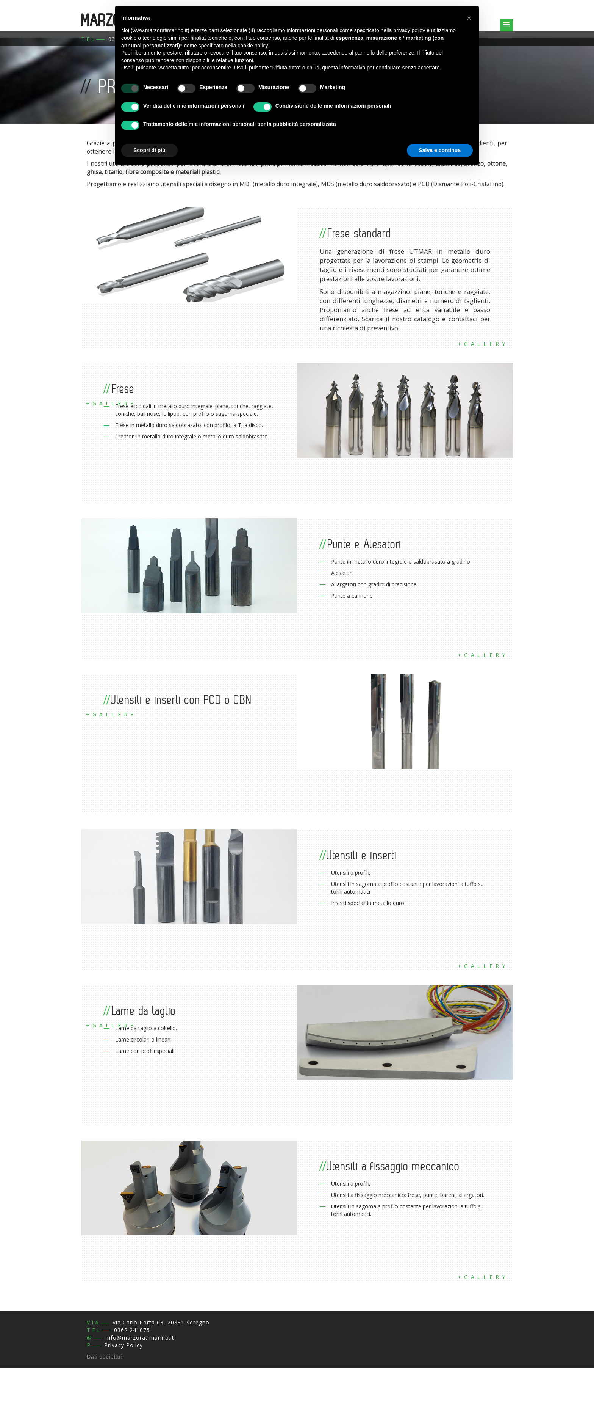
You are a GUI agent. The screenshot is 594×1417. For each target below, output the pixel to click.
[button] (469, 18)
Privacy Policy (123, 1345)
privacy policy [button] (409, 30)
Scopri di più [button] (149, 150)
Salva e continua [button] (440, 150)
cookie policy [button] (252, 45)
